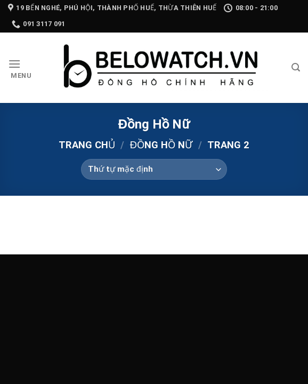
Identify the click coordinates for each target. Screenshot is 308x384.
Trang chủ (87, 144)
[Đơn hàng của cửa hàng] (153, 169)
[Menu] (20, 68)
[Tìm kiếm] (295, 67)
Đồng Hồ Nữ (161, 144)
